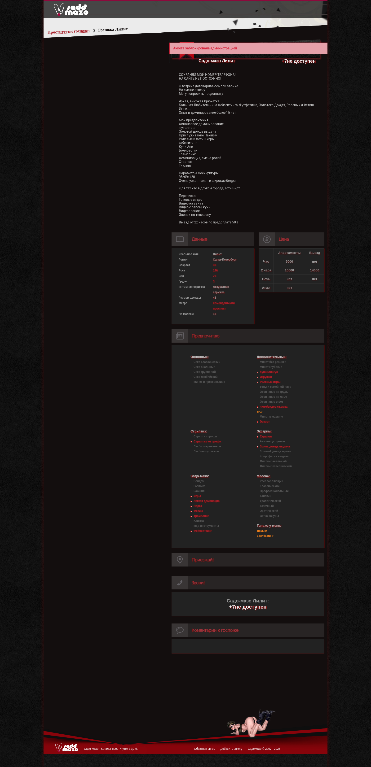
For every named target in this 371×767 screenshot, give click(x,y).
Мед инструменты (206, 525)
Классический (269, 486)
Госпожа (199, 486)
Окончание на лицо (273, 396)
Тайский (265, 496)
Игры (197, 496)
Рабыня (199, 491)
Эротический (269, 511)
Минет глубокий (271, 367)
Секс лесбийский (205, 377)
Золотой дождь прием (275, 451)
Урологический (270, 501)
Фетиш (198, 511)
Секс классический (207, 362)
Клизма (199, 521)
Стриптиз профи (205, 436)
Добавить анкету (231, 748)
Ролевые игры (270, 382)
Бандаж (199, 481)
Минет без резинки (273, 362)
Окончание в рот (271, 401)
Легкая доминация (207, 501)
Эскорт (264, 421)
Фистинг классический (276, 466)
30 (214, 265)
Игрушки (266, 377)
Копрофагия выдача (274, 456)
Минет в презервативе (209, 382)
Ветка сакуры (269, 516)
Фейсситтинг (203, 530)
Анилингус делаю (272, 441)
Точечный (267, 506)
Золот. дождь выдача (275, 446)
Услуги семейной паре (275, 386)
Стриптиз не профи (207, 441)
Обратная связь (204, 748)
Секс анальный (204, 367)
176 (215, 270)
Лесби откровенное (207, 446)
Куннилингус (269, 372)
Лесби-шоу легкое (206, 451)
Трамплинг (201, 516)
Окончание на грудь (274, 391)
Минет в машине (271, 416)
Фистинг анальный (273, 461)
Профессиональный (274, 491)
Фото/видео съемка (273, 406)
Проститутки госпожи (77, 31)
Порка (198, 506)
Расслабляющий (271, 481)
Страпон (266, 436)
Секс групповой (205, 372)
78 (214, 276)
